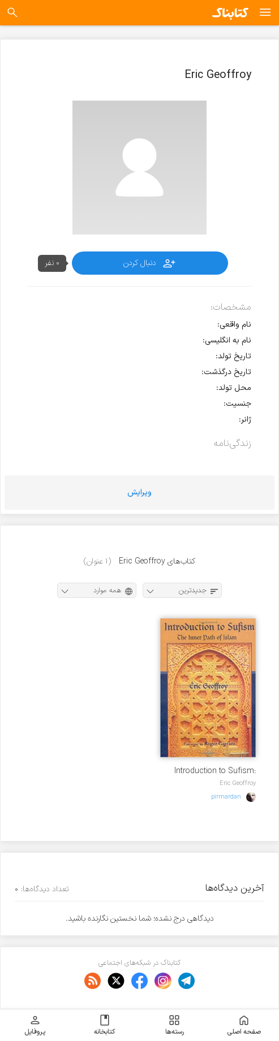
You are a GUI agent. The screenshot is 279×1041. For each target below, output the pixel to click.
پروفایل (34, 1025)
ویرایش (139, 492)
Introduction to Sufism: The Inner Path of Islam (214, 771)
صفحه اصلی (244, 1025)
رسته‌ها (174, 1025)
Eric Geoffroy (238, 783)
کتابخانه (104, 1025)
